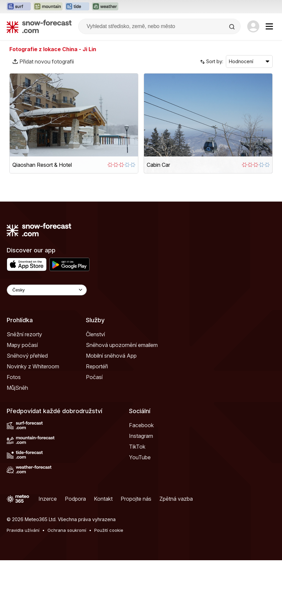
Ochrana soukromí (66, 530)
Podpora (75, 498)
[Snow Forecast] (39, 26)
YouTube (140, 457)
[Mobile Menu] (269, 26)
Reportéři (97, 366)
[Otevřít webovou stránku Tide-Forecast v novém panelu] (77, 6)
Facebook (141, 425)
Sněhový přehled (27, 355)
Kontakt (103, 498)
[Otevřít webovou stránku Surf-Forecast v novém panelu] (19, 6)
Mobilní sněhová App (111, 355)
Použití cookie (108, 530)
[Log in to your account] (253, 26)
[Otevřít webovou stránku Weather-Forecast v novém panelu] (105, 6)
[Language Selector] (47, 289)
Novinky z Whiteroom (33, 366)
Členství (95, 334)
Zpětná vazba (176, 498)
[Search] (232, 26)
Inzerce (47, 498)
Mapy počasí (22, 345)
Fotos (14, 377)
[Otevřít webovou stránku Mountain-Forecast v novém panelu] (47, 6)
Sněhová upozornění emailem (122, 345)
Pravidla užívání (23, 530)
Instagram (141, 436)
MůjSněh (17, 387)
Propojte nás (136, 498)
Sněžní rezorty (24, 334)
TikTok (137, 446)
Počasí (94, 377)
